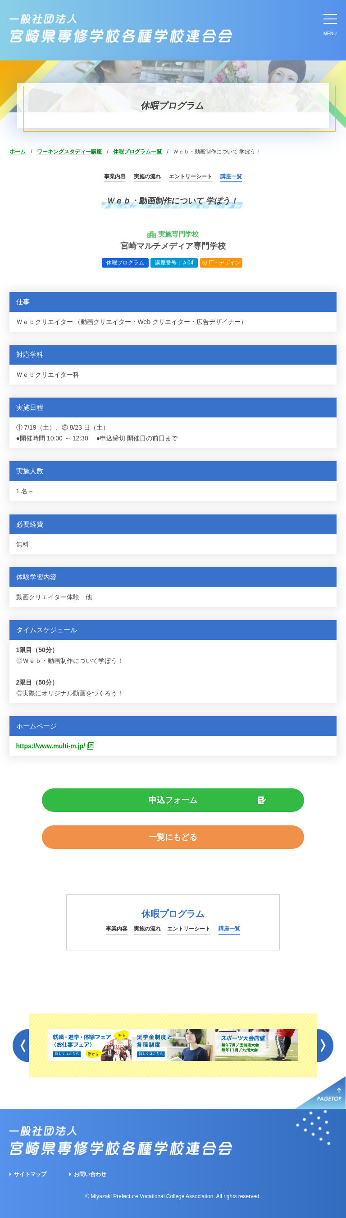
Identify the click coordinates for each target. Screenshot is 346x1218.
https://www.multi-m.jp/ (50, 746)
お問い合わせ (90, 1174)
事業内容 (115, 176)
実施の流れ (147, 176)
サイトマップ (30, 1174)
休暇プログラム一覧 (137, 151)
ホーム (17, 151)
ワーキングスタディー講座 (69, 151)
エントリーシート (190, 176)
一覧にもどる (173, 837)
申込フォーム (173, 800)
